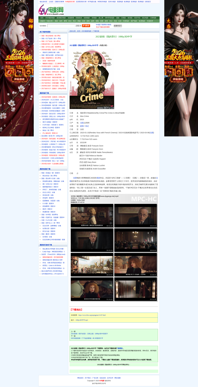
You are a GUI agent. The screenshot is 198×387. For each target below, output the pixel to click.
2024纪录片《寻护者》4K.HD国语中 (53, 141)
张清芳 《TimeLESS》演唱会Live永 (53, 254)
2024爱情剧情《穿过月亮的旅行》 (53, 147)
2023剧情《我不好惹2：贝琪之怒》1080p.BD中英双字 (89, 334)
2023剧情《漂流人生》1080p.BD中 (53, 116)
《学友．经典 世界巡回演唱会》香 (53, 263)
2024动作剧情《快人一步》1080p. (53, 161)
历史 (115, 21)
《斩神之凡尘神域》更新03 (50, 127)
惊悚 (101, 21)
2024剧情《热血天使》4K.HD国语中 (53, 150)
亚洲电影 (134, 2)
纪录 (119, 21)
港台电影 (145, 18)
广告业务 (95, 378)
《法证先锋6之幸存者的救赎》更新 (53, 239)
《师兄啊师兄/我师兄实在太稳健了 (53, 119)
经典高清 (79, 18)
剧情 (106, 21)
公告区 (51, 2)
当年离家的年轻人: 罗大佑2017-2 (52, 274)
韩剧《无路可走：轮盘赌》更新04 (52, 217)
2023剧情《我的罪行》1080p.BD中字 (84, 45)
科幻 (69, 21)
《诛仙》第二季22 (47, 130)
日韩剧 (123, 18)
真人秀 (101, 18)
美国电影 (120, 2)
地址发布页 (43, 2)
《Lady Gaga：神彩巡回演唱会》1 (53, 251)
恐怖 (88, 21)
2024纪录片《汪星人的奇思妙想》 (53, 158)
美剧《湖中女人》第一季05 (50, 223)
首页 (41, 18)
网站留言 (80, 378)
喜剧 (56, 21)
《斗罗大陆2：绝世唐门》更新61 (52, 125)
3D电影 (94, 18)
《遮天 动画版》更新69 (49, 122)
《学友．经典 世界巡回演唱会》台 (53, 268)
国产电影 (134, 21)
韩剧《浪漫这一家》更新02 (50, 173)
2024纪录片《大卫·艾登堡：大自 (52, 100)
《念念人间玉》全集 (48, 192)
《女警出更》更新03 (48, 228)
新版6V (42, 21)
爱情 (65, 21)
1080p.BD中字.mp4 (82, 320)
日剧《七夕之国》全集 (49, 220)
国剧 (117, 18)
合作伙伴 (110, 378)
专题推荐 (150, 21)
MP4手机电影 (109, 18)
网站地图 (118, 378)
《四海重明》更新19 (48, 206)
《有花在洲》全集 (47, 195)
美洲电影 (141, 2)
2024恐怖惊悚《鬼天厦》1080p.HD (53, 105)
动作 (60, 21)
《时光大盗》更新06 (48, 231)
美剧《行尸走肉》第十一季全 (51, 38)
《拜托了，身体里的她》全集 (51, 189)
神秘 (79, 21)
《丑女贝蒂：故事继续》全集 (51, 226)
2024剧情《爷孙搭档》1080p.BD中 (53, 152)
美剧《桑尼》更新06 (48, 234)
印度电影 (126, 21)
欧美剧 (130, 18)
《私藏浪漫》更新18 (48, 212)
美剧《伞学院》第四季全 (49, 214)
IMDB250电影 (102, 2)
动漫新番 (71, 18)
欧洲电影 (127, 2)
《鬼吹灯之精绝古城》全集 (50, 52)
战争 (92, 21)
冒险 (97, 21)
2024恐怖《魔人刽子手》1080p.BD (53, 102)
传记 (110, 21)
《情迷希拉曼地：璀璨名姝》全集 (52, 181)
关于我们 (88, 378)
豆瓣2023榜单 (59, 2)
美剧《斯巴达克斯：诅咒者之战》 (52, 55)
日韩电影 (153, 18)
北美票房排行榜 (81, 2)
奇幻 (74, 21)
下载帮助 (120, 348)
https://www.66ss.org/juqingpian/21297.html (92, 315)
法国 (82, 123)
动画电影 (87, 18)
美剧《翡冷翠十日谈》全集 (50, 178)
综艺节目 (137, 18)
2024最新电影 (50, 18)
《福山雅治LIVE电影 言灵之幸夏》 (53, 249)
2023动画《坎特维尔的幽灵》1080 (53, 111)
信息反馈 (103, 378)
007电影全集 (92, 2)
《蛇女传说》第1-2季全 (49, 176)
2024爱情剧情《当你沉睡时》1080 (53, 108)
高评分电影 (112, 2)
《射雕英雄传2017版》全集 (50, 69)
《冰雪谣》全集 (46, 237)
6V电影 (41, 10)
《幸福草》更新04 (47, 198)
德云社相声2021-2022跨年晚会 (51, 271)
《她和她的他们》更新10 (49, 187)
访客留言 (148, 2)
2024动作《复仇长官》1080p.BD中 (53, 114)
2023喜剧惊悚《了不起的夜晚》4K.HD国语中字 (87, 338)
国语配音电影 (61, 18)
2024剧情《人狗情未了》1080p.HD (53, 144)
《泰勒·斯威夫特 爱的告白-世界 (52, 260)
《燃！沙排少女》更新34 (49, 184)
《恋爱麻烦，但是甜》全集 (50, 201)
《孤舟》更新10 (46, 209)
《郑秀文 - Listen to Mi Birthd (51, 265)
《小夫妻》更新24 (47, 203)
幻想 (83, 21)
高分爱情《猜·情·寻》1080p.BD (52, 136)
